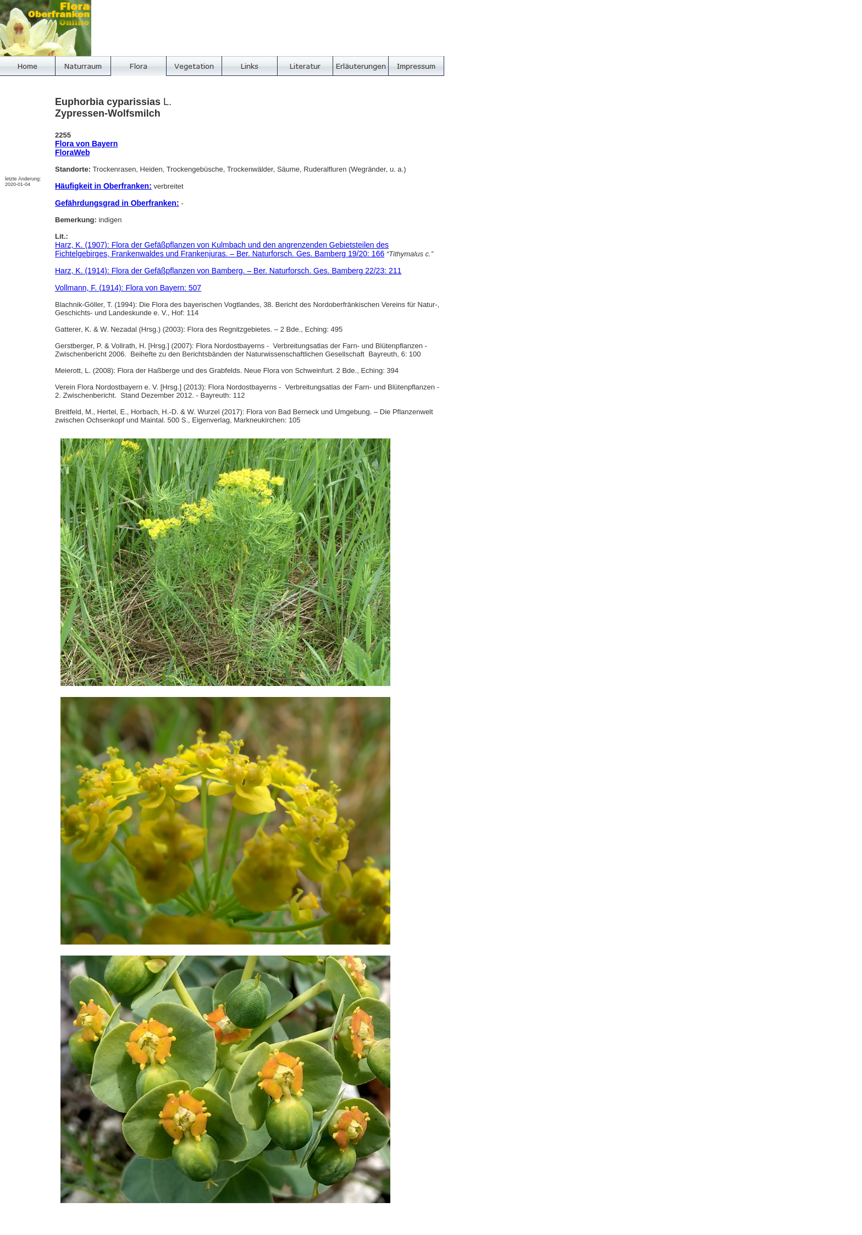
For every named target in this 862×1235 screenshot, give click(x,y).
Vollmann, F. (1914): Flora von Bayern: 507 (128, 287)
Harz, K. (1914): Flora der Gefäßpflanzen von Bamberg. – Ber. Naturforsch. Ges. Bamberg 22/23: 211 (228, 270)
